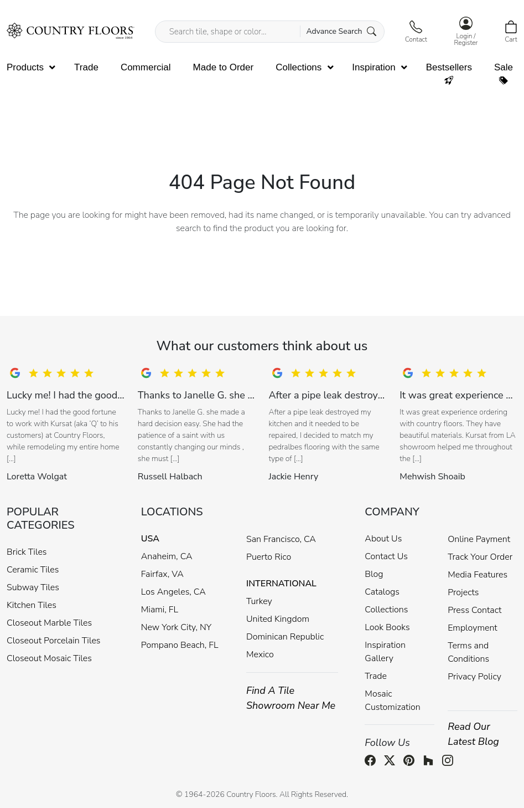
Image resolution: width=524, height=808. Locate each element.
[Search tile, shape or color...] (270, 32)
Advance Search (341, 31)
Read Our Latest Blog (473, 734)
